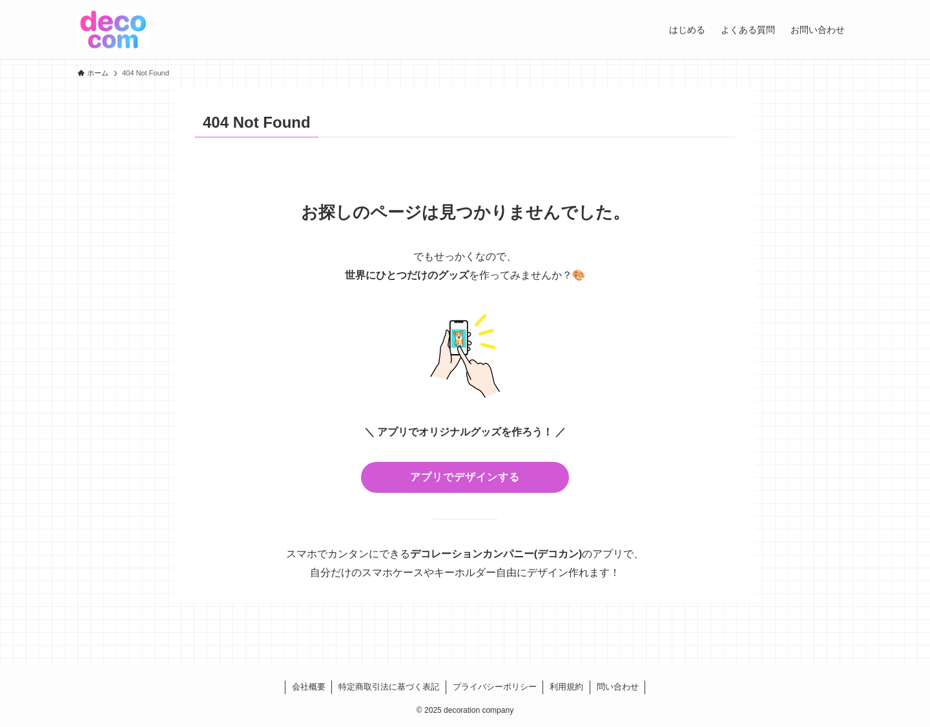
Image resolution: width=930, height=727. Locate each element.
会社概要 (309, 687)
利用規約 (566, 687)
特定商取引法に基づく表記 (388, 687)
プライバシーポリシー (495, 687)
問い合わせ (618, 687)
